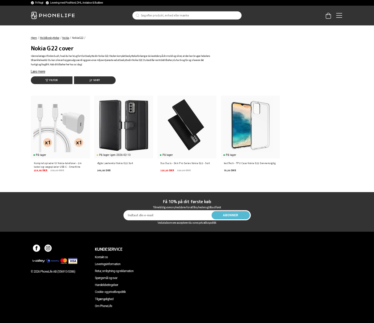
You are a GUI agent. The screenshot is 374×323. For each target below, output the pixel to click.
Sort (94, 80)
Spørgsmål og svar (106, 278)
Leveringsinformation (107, 264)
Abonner (230, 215)
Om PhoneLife (103, 306)
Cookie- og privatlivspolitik (110, 292)
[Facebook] (36, 249)
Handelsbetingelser (106, 285)
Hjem (34, 38)
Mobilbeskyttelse (49, 38)
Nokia (65, 38)
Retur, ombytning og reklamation (114, 271)
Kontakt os (101, 257)
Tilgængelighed (104, 299)
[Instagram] (48, 249)
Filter (51, 80)
